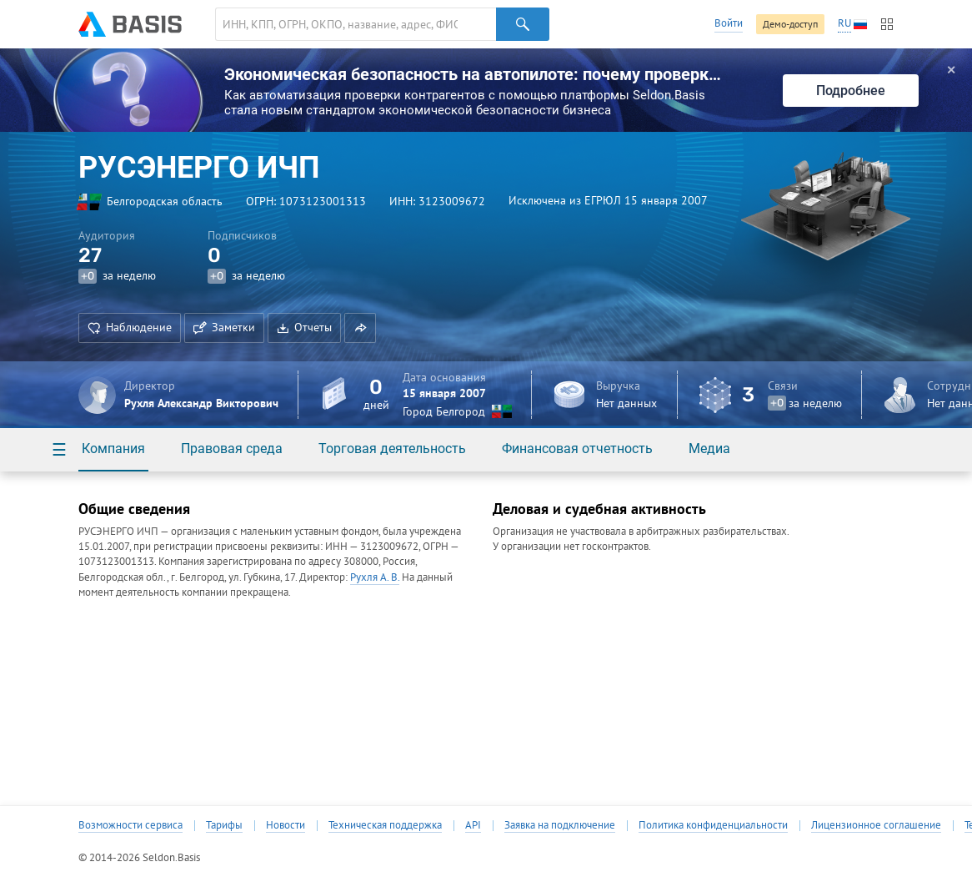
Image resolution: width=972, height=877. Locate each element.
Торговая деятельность (392, 448)
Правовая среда (232, 448)
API (473, 825)
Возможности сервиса (130, 825)
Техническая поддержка (385, 825)
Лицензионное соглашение (876, 825)
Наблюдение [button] (130, 327)
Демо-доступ (790, 24)
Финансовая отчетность (577, 448)
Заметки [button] (224, 327)
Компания (113, 448)
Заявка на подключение (559, 825)
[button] (360, 328)
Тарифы (224, 825)
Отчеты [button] (304, 327)
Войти (728, 23)
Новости (285, 825)
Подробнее (850, 90)
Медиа (709, 448)
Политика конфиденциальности (713, 825)
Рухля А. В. (374, 577)
